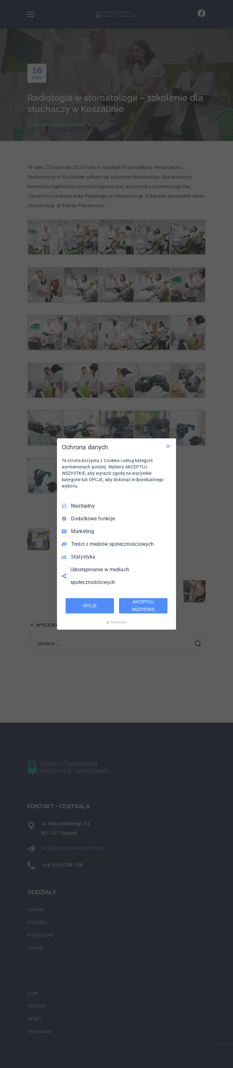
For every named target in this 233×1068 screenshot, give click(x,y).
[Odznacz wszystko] (168, 446)
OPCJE (89, 605)
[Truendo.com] (116, 622)
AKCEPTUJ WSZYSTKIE (143, 605)
